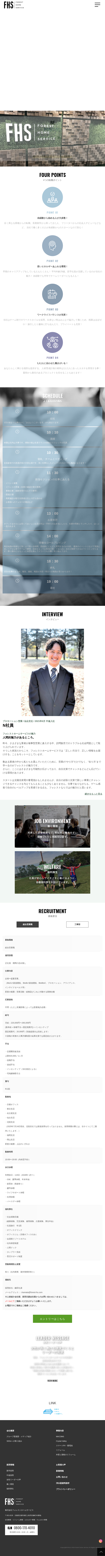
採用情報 (10, 1465)
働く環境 (10, 1484)
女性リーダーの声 (14, 1480)
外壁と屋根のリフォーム (66, 1455)
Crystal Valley (61, 1441)
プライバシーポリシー (65, 1489)
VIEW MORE (52, 1380)
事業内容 (60, 1431)
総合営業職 (27, 924)
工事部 (77, 924)
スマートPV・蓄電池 (64, 1446)
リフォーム (60, 1450)
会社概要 (10, 1431)
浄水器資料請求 (62, 1483)
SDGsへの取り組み (14, 1441)
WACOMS (60, 1436)
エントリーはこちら (52, 1319)
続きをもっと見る (93, 794)
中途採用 (10, 1475)
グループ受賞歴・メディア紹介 (19, 1436)
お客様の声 (61, 1465)
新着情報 (60, 1471)
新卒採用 (10, 1471)
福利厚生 (10, 1489)
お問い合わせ (62, 1477)
